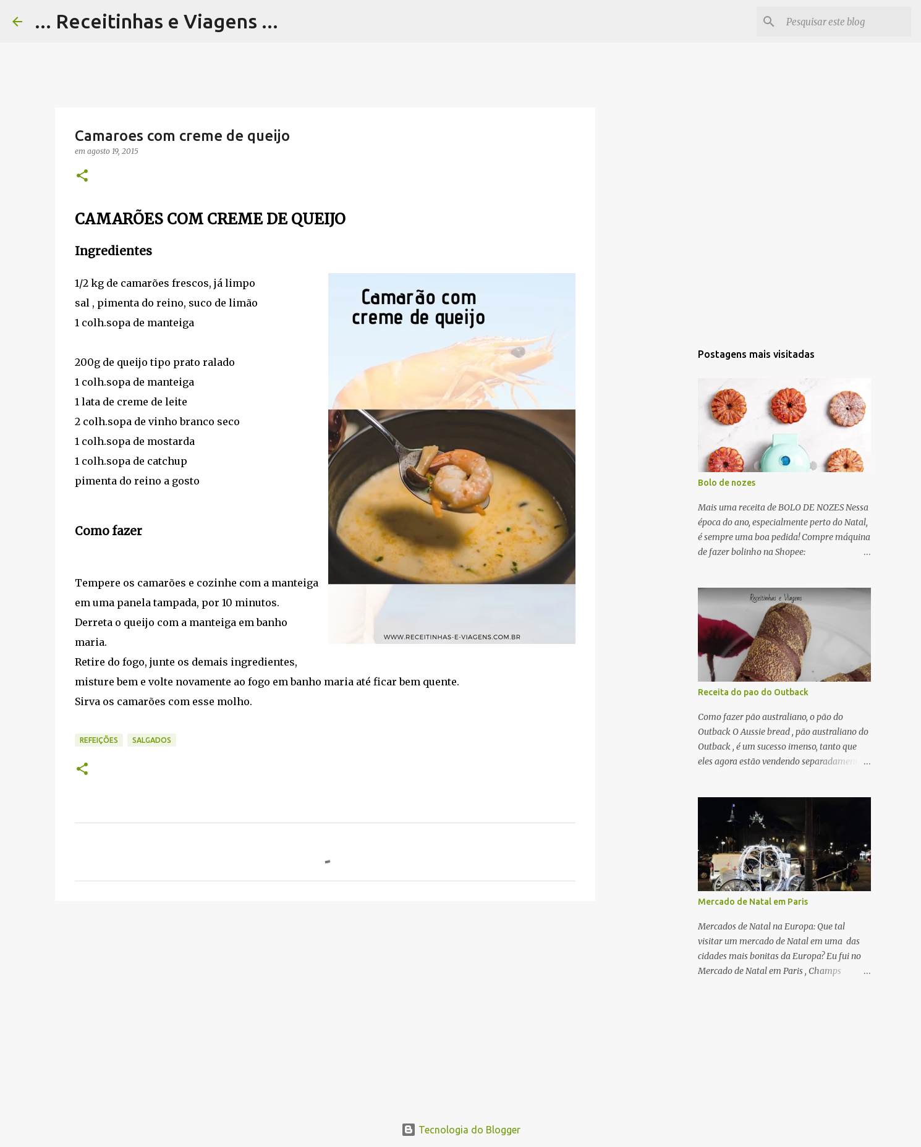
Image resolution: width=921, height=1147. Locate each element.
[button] (82, 176)
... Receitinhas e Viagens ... (156, 21)
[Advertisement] (325, 1006)
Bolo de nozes (726, 483)
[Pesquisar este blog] (846, 21)
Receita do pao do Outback (753, 692)
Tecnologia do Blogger (460, 1129)
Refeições (99, 740)
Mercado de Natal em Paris (753, 902)
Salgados (151, 740)
